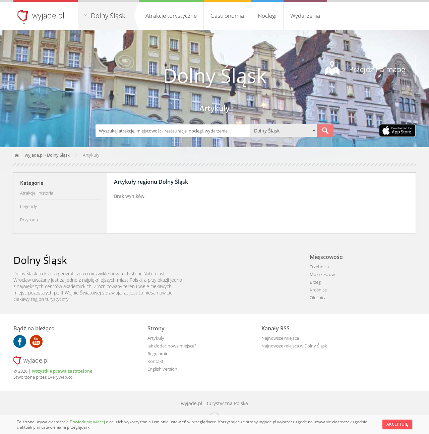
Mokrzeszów (322, 274)
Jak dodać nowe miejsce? (171, 346)
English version (162, 369)
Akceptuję (397, 424)
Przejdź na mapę (377, 69)
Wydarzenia (305, 15)
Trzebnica (319, 267)
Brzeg (315, 282)
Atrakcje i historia (36, 193)
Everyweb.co (60, 377)
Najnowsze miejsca (280, 338)
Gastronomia (227, 15)
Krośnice (318, 290)
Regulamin (158, 353)
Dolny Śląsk (108, 15)
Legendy (28, 206)
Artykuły (155, 338)
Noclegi (267, 15)
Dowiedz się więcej (88, 422)
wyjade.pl (48, 15)
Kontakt (155, 361)
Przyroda (29, 220)
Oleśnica (318, 297)
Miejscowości (327, 257)
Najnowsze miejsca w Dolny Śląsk (294, 346)
